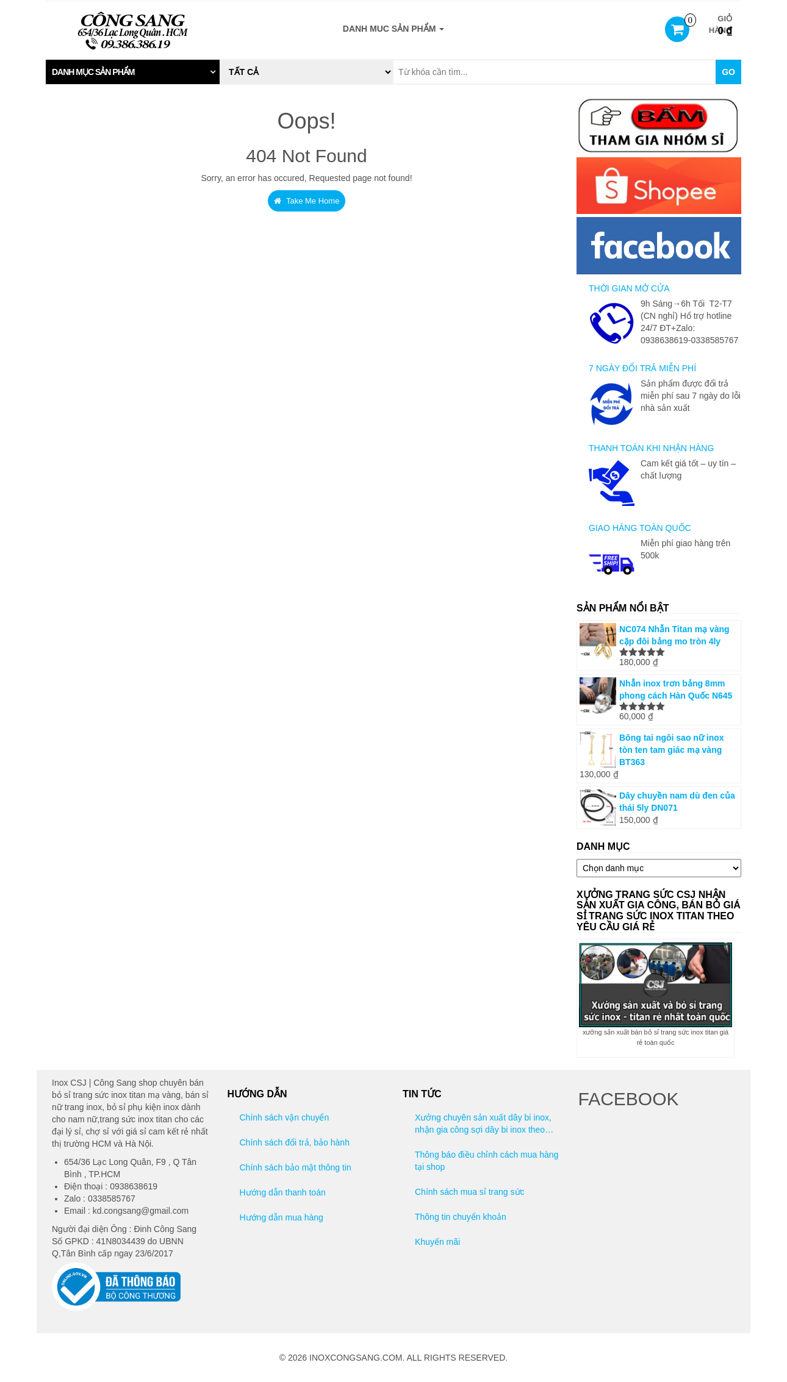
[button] (133, 72)
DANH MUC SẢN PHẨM (393, 29)
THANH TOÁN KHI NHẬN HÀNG (651, 448)
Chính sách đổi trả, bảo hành (295, 1142)
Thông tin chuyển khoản (460, 1217)
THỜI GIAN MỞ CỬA (629, 288)
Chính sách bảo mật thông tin (295, 1167)
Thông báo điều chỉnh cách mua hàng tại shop (486, 1161)
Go (728, 72)
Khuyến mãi (437, 1242)
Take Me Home (307, 200)
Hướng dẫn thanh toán (283, 1192)
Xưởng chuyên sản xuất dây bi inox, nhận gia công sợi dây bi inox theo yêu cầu (483, 1124)
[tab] (133, 72)
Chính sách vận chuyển (284, 1117)
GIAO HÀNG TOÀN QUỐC (640, 528)
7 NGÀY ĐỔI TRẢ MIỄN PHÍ (642, 368)
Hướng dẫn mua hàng (281, 1217)
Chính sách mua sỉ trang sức (470, 1192)
